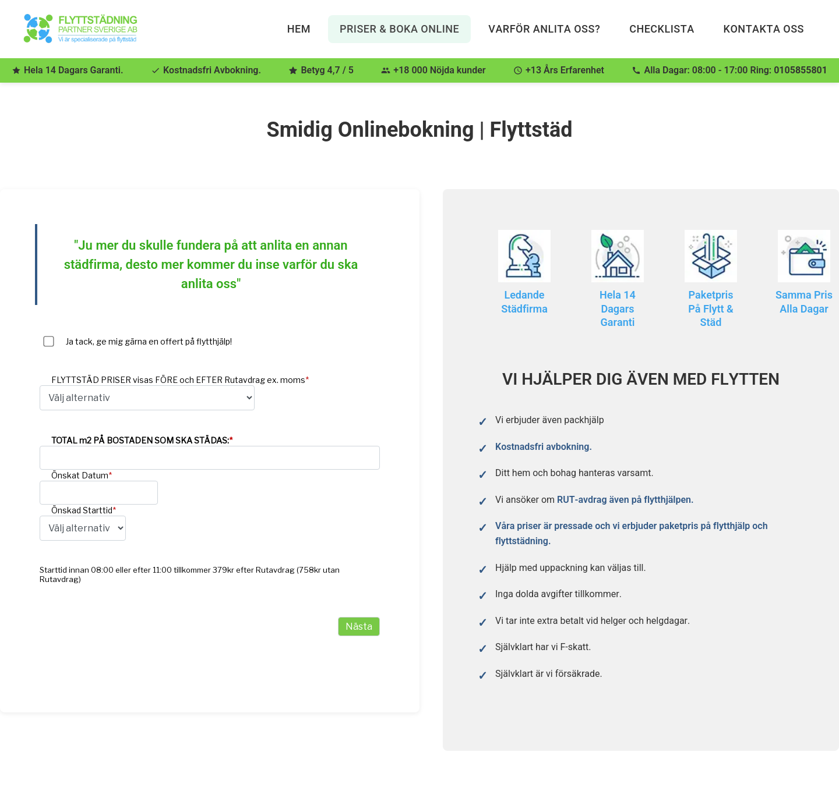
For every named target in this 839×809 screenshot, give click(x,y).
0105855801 (800, 70)
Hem (299, 29)
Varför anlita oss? (544, 29)
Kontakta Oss (764, 29)
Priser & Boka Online (399, 29)
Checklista (661, 29)
